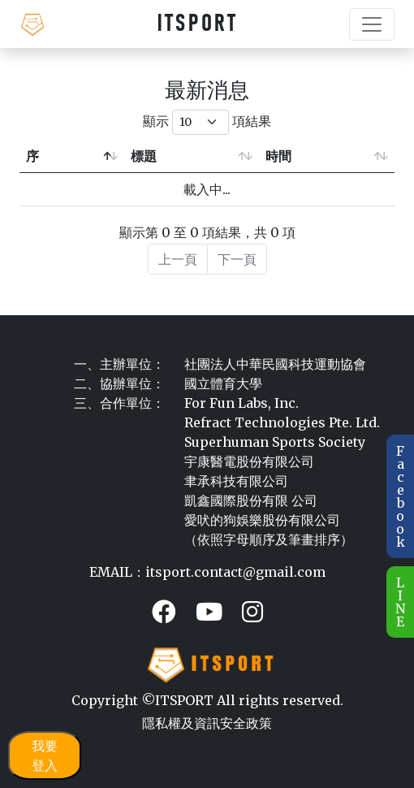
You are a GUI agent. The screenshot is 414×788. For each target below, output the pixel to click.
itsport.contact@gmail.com (235, 572)
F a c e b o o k (400, 496)
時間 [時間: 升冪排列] (278, 156)
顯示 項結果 (207, 122)
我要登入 (45, 755)
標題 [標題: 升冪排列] (144, 156)
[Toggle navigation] (372, 24)
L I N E (400, 602)
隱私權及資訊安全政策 (207, 723)
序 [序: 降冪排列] (32, 156)
